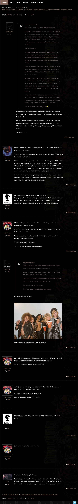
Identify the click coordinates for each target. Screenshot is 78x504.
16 (10, 34)
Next (32, 15)
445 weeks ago (69, 137)
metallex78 (7, 233)
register (22, 8)
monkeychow (7, 158)
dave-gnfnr (9, 32)
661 (9, 160)
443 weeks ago (71, 436)
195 (9, 236)
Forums (5, 10)
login (27, 8)
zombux (7, 206)
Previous (9, 15)
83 (8, 484)
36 (8, 208)
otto (7, 482)
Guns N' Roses (17, 10)
